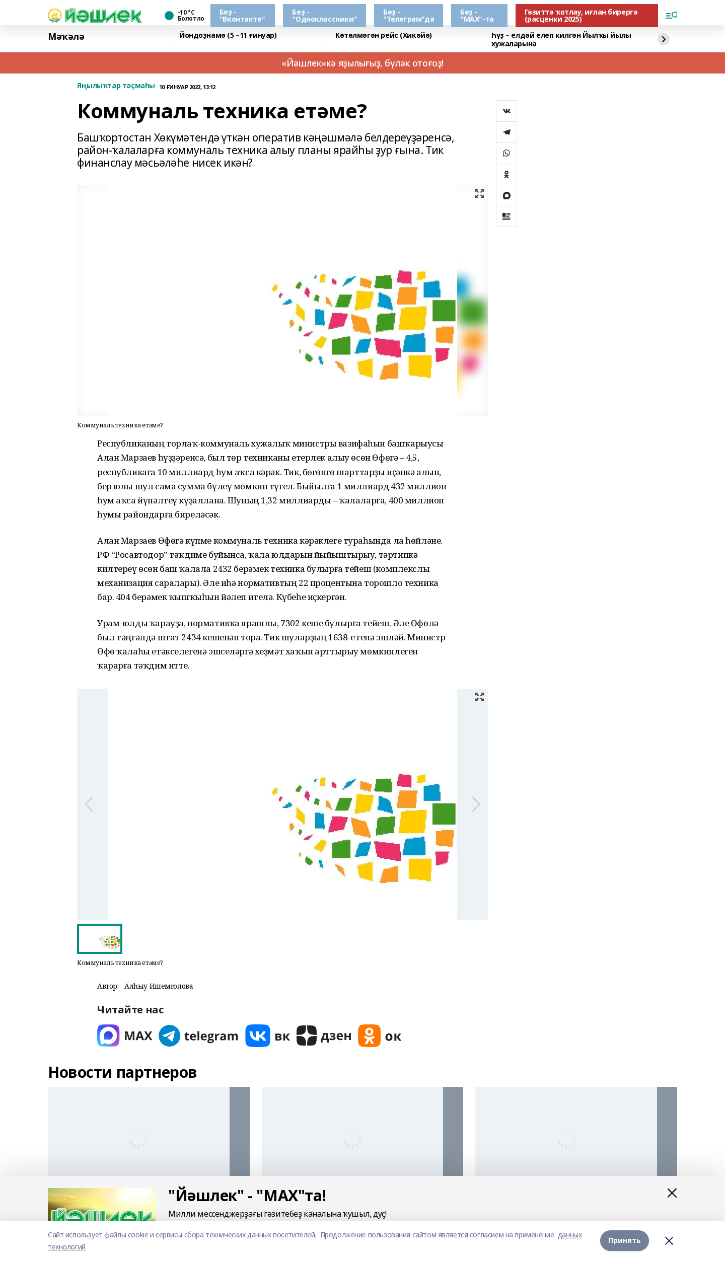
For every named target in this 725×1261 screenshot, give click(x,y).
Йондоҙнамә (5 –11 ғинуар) (228, 35)
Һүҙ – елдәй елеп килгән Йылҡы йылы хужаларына (561, 39)
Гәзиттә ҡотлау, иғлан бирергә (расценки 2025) (581, 15)
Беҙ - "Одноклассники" (324, 15)
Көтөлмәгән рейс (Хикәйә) (383, 35)
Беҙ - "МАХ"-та (477, 15)
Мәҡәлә (66, 36)
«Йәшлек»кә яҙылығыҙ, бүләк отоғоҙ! (362, 63)
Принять (624, 1240)
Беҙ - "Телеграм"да (408, 15)
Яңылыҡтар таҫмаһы (116, 86)
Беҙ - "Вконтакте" (242, 15)
